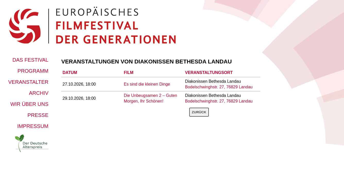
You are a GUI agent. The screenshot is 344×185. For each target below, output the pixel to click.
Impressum (32, 126)
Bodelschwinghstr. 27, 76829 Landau (219, 87)
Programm (33, 71)
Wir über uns (29, 104)
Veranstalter (28, 82)
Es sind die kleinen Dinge (147, 84)
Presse (38, 115)
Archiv (38, 93)
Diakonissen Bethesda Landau (183, 61)
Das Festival (30, 60)
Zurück (199, 112)
